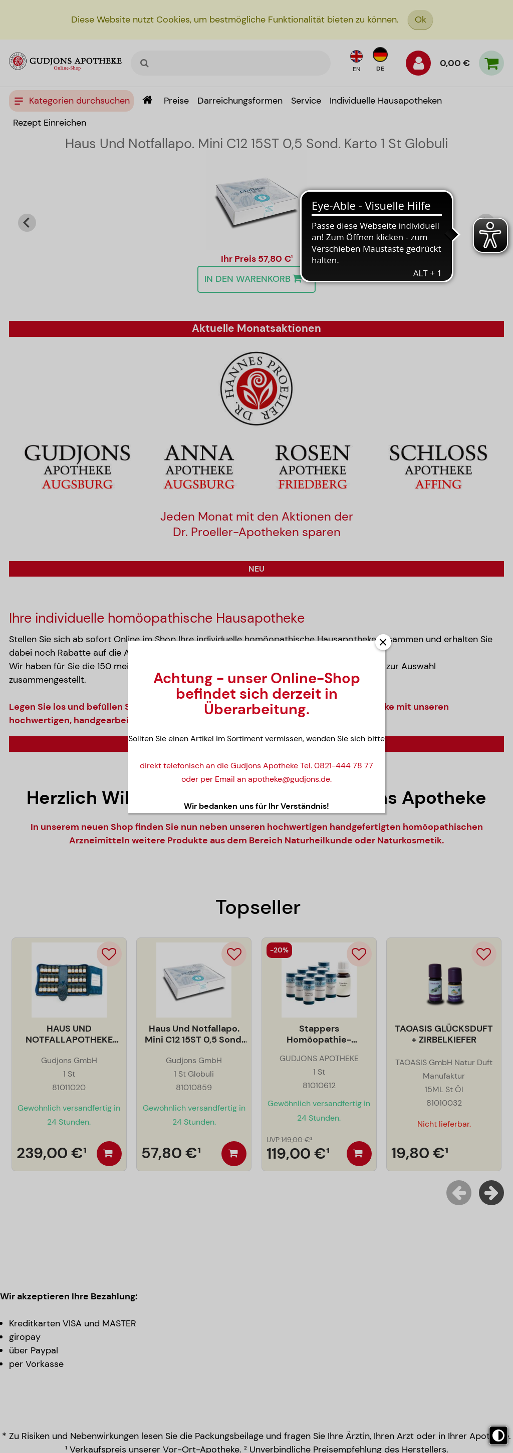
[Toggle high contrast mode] (498, 1435)
